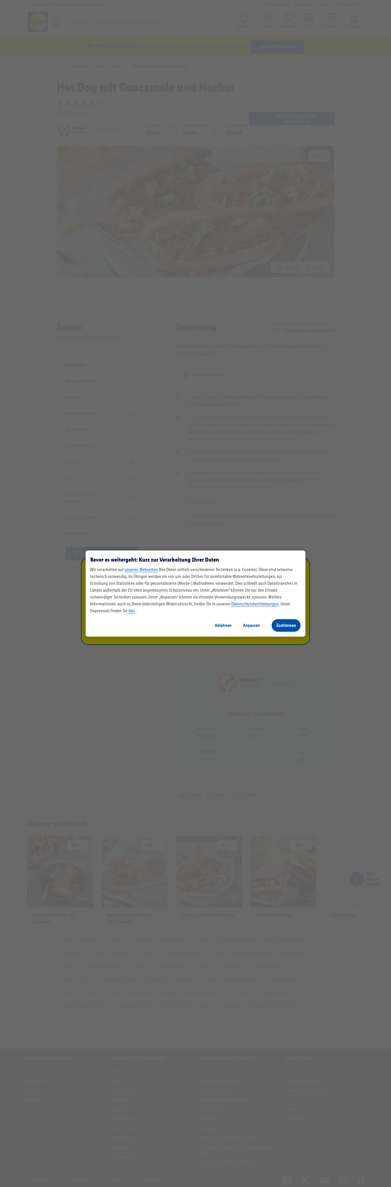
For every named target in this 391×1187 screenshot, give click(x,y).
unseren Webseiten (141, 569)
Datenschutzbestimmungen (255, 604)
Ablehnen (223, 625)
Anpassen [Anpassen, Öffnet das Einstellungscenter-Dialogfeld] (251, 625)
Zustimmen (286, 625)
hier (132, 610)
